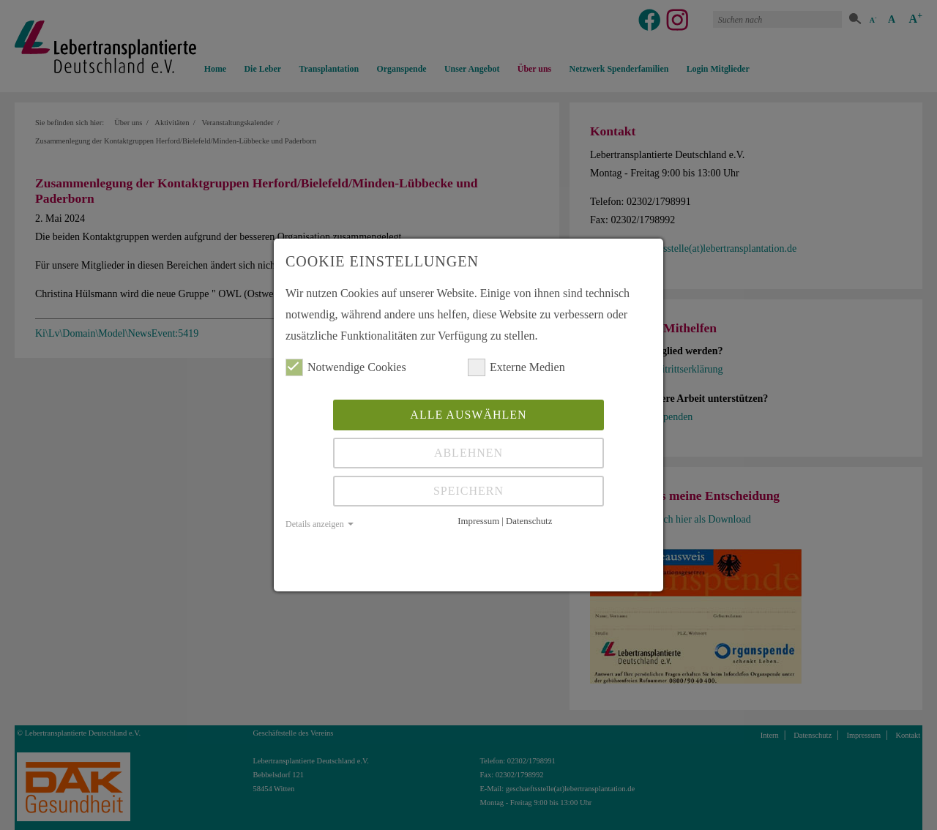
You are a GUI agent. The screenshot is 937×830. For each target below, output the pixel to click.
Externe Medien (516, 367)
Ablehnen (468, 452)
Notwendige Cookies (345, 367)
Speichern (468, 491)
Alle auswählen (468, 414)
